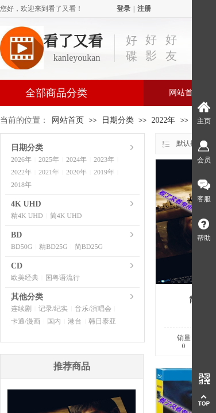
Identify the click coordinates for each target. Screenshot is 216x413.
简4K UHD (66, 216)
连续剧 (21, 309)
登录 (123, 9)
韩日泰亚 (102, 321)
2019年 (104, 172)
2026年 (21, 159)
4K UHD (26, 204)
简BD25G (89, 247)
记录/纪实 (53, 309)
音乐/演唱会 (93, 309)
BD (16, 235)
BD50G (21, 247)
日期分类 (118, 120)
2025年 (48, 159)
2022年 (163, 120)
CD (16, 266)
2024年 (76, 159)
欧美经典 (24, 278)
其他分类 (27, 297)
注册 (144, 9)
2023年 (104, 159)
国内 (54, 321)
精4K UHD (27, 216)
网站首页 (68, 120)
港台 (75, 321)
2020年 (76, 172)
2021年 (48, 172)
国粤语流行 (62, 278)
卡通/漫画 (25, 321)
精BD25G (53, 247)
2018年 (21, 185)
